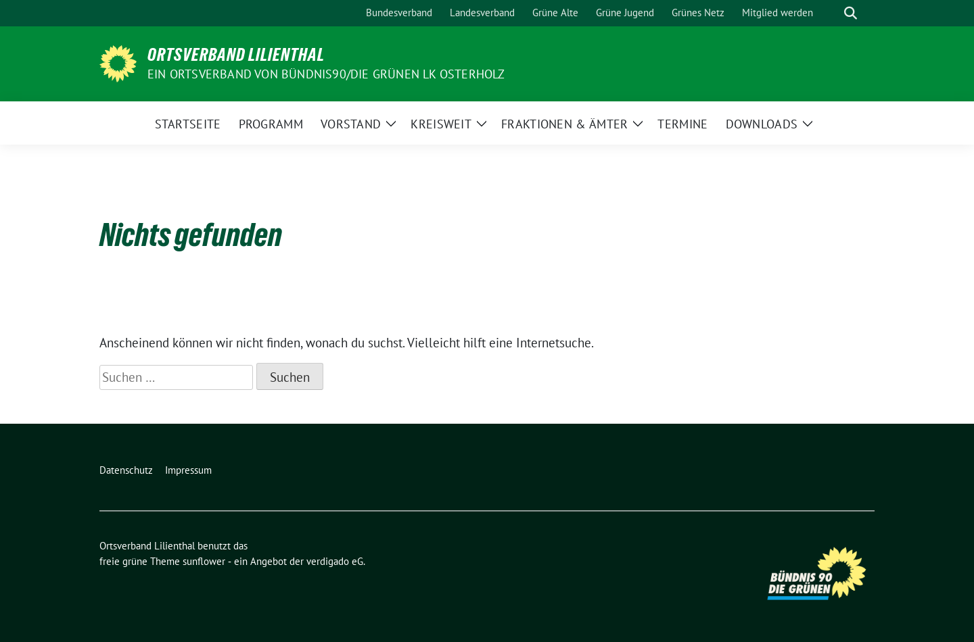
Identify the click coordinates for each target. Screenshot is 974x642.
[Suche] (831, 13)
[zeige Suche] (850, 13)
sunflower (204, 561)
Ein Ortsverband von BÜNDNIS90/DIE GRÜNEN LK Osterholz (326, 74)
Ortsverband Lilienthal (236, 55)
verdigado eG (334, 561)
